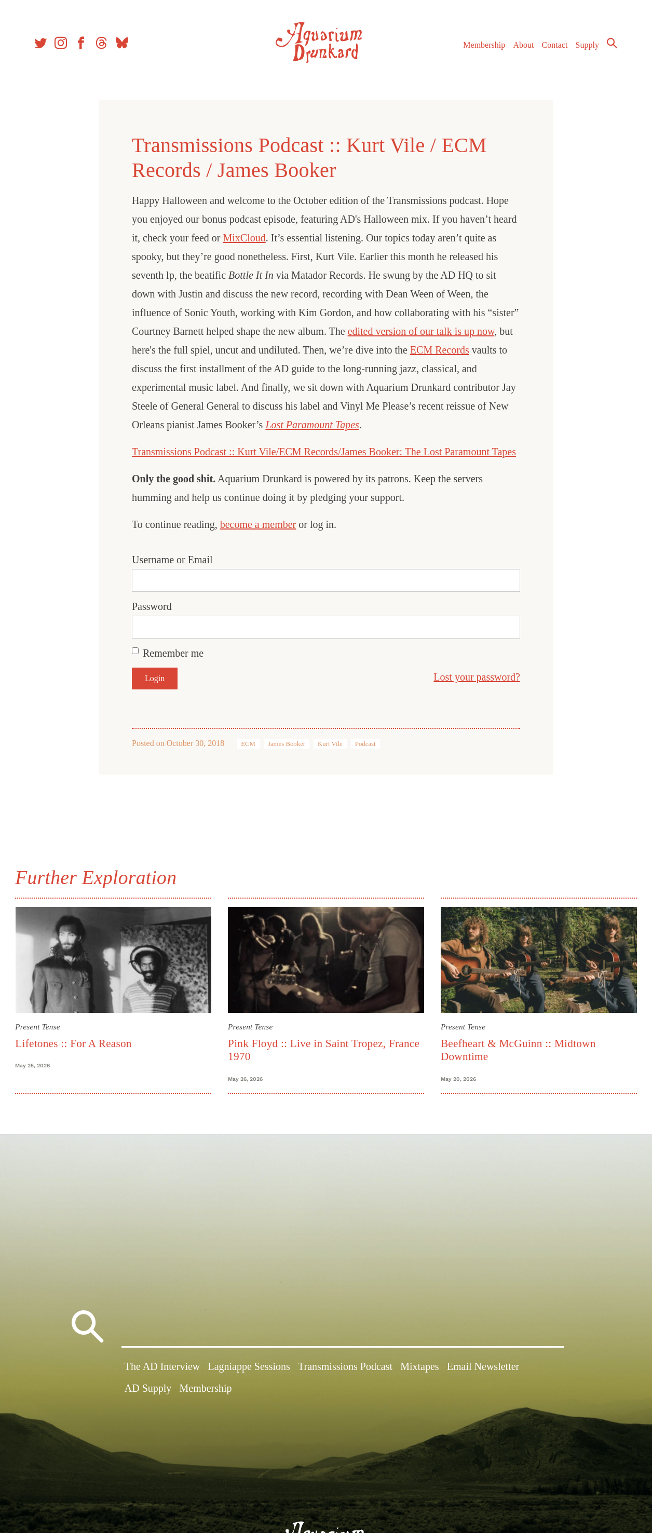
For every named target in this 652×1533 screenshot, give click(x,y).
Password (152, 606)
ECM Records (439, 350)
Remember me (173, 653)
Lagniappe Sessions (249, 1368)
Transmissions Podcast (345, 1368)
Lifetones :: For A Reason (75, 1043)
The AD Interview (162, 1368)
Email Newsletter (483, 1368)
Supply (585, 46)
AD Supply (148, 1389)
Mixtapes (419, 1368)
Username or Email (172, 559)
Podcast (365, 744)
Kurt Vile (330, 744)
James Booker (286, 744)
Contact (553, 46)
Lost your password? (476, 677)
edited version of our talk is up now (421, 331)
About (521, 46)
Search (610, 44)
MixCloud (244, 237)
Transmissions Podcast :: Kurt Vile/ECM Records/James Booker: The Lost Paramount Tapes (324, 451)
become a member (258, 524)
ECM (248, 744)
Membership (482, 46)
